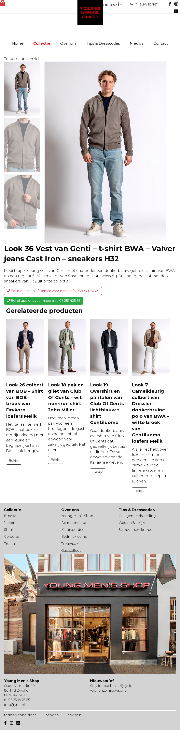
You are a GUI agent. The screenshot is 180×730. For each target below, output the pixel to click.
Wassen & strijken (134, 523)
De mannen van (75, 523)
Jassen (9, 523)
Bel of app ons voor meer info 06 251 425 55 (43, 301)
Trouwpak (69, 544)
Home (17, 43)
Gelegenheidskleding (137, 516)
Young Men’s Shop (77, 516)
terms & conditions (20, 715)
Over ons (68, 43)
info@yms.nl (14, 705)
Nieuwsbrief (147, 4)
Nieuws (136, 43)
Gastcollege (71, 551)
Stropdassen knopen (137, 530)
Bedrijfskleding (74, 537)
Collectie (41, 43)
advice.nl (75, 715)
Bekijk (14, 461)
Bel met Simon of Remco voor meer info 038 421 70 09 (53, 291)
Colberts (11, 537)
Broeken (11, 516)
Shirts (9, 530)
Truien (9, 544)
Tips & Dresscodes (103, 43)
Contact (160, 43)
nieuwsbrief (118, 690)
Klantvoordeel (73, 530)
